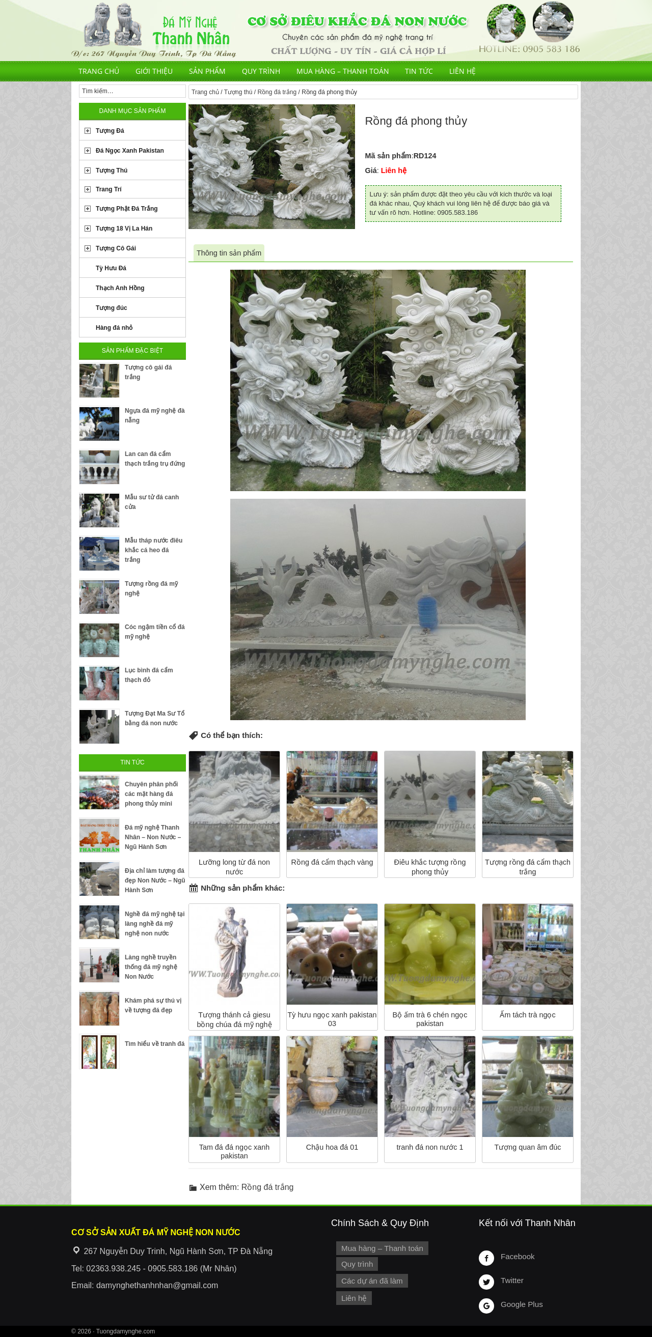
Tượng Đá (110, 130)
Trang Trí (109, 189)
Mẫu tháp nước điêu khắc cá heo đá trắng (153, 550)
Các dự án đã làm (370, 1279)
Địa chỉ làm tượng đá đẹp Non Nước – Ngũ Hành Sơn (155, 880)
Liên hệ (462, 71)
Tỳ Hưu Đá (111, 268)
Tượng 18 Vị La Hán (124, 228)
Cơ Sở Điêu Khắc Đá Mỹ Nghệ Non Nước (326, 30)
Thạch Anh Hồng (120, 288)
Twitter (511, 1280)
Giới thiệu (154, 71)
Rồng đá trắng (276, 92)
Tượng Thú (111, 170)
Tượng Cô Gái (116, 248)
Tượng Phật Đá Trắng (127, 208)
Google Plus (520, 1304)
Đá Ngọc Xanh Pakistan (130, 150)
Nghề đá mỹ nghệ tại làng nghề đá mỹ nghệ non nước (155, 924)
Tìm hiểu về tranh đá (154, 1043)
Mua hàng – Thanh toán (342, 71)
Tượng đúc (111, 307)
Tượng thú (238, 92)
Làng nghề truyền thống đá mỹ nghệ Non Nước (151, 967)
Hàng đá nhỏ (114, 327)
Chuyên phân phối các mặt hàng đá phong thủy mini (151, 794)
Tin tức (419, 71)
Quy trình (261, 71)
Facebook (517, 1256)
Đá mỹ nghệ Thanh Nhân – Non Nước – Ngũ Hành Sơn (153, 837)
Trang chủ (98, 71)
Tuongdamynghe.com (125, 1331)
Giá (371, 170)
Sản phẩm (207, 71)
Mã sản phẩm (388, 156)
